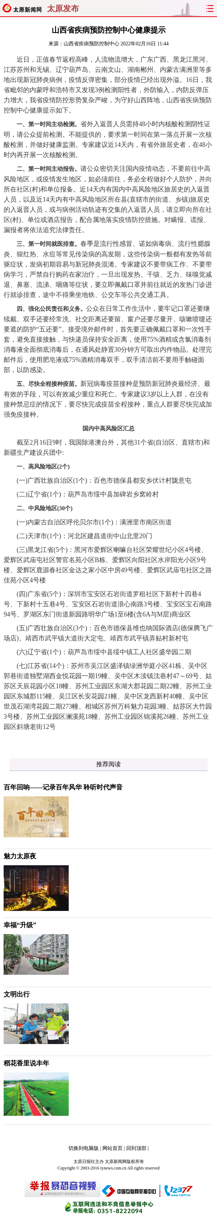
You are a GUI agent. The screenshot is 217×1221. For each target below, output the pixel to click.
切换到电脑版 (83, 1148)
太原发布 (63, 9)
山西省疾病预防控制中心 (91, 43)
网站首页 (112, 1148)
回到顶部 (136, 1148)
